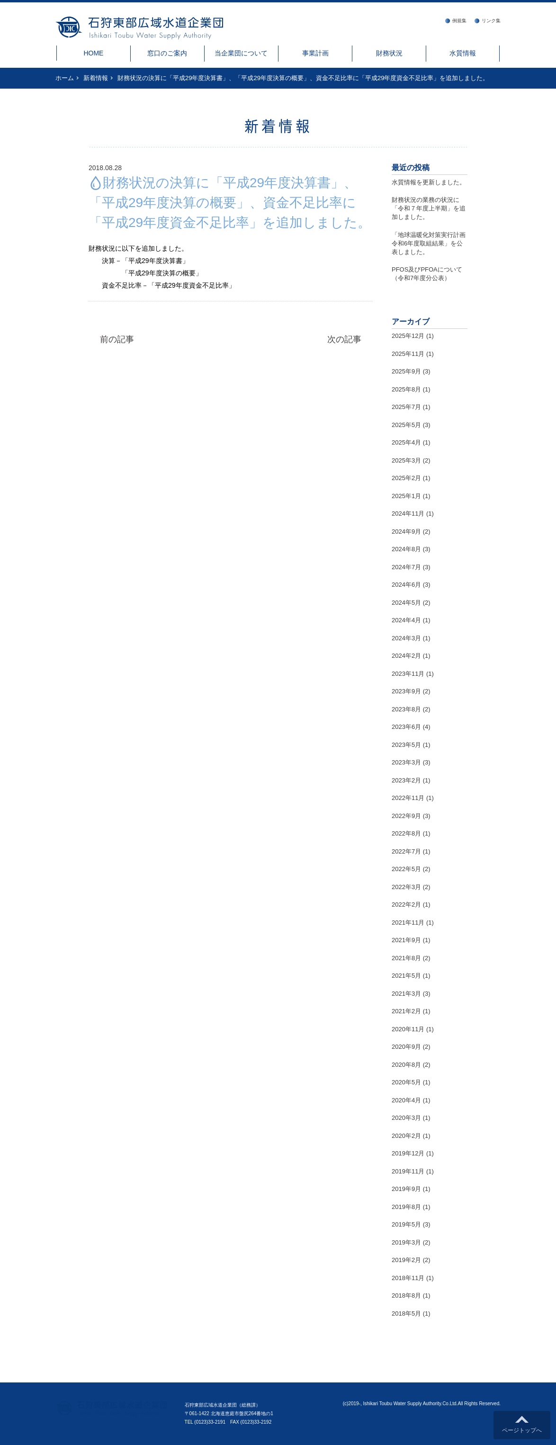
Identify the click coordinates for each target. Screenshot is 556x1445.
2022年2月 (406, 904)
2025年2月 (406, 478)
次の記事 (344, 339)
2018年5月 (406, 1313)
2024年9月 (406, 531)
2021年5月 (406, 975)
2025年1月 (406, 496)
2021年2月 (406, 1011)
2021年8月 (406, 958)
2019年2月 (406, 1259)
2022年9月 (406, 815)
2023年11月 (408, 673)
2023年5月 (406, 744)
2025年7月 (406, 406)
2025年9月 (406, 371)
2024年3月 (406, 638)
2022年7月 (406, 851)
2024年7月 (406, 567)
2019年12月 (408, 1153)
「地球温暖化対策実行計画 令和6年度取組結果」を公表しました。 (432, 243)
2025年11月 (408, 353)
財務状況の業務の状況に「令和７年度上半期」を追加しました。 (429, 208)
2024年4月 (406, 620)
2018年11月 (408, 1277)
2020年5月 (406, 1082)
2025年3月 (406, 460)
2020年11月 (408, 1029)
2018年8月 (406, 1295)
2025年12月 (408, 335)
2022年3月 (406, 887)
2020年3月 (406, 1117)
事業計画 (315, 53)
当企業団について (241, 53)
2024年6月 (406, 584)
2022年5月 (406, 868)
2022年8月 (406, 833)
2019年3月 (406, 1242)
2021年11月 (408, 922)
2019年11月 (408, 1171)
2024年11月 (408, 513)
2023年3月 (406, 762)
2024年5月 (406, 602)
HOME (93, 53)
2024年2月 (406, 655)
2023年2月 (406, 780)
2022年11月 (408, 797)
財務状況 (389, 53)
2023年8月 (406, 709)
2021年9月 (406, 940)
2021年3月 (406, 993)
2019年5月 (406, 1224)
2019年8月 (406, 1206)
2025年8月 (406, 389)
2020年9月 (406, 1046)
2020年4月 (406, 1100)
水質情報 (462, 53)
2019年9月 (406, 1188)
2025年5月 (406, 424)
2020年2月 (406, 1135)
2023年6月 (406, 726)
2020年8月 (406, 1064)
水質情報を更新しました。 (429, 182)
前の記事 (117, 339)
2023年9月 (406, 691)
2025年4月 (406, 442)
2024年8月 (406, 549)
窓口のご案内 (167, 53)
